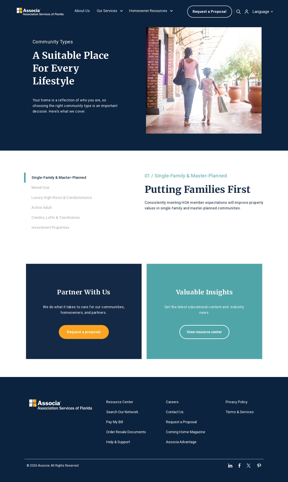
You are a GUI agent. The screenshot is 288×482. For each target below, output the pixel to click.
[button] (110, 11)
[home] (40, 11)
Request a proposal (80, 332)
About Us (82, 11)
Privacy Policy (237, 402)
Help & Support (118, 442)
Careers (172, 402)
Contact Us (175, 412)
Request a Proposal (209, 11)
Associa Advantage (181, 442)
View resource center (207, 332)
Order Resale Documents (126, 432)
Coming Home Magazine (185, 432)
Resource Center (119, 402)
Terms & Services (240, 412)
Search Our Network (122, 412)
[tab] (80, 178)
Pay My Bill (114, 422)
